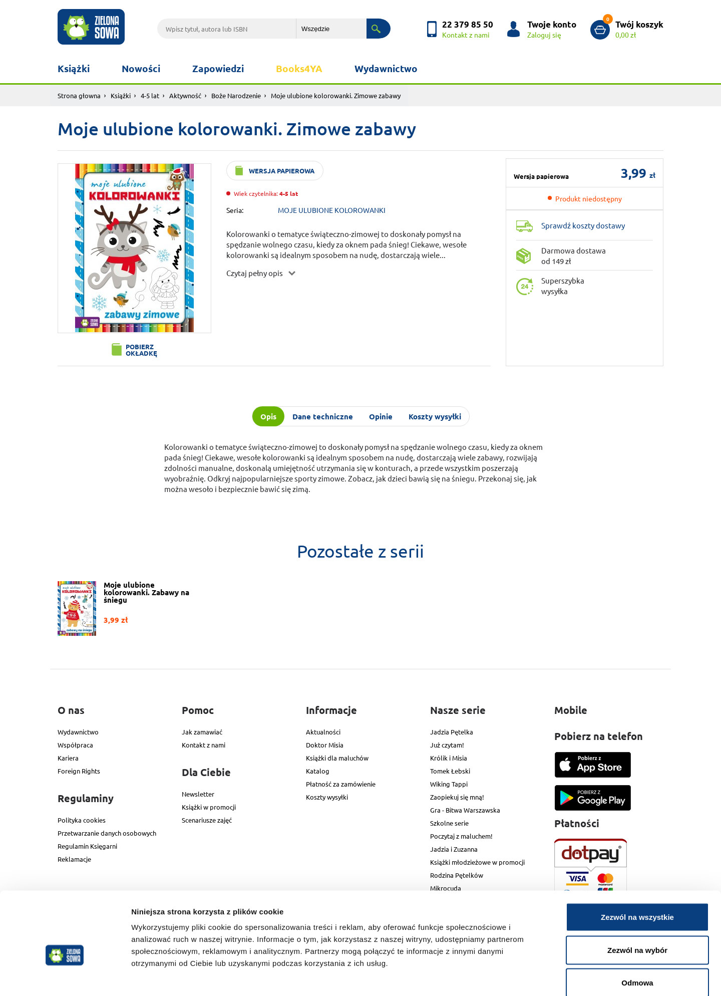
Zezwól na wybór (637, 897)
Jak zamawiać (202, 731)
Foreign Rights (79, 771)
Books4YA (299, 68)
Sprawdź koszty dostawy (583, 225)
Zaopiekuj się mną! (457, 797)
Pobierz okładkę (141, 349)
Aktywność (185, 95)
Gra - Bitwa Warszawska (465, 810)
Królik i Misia (448, 758)
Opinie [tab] (381, 416)
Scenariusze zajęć (207, 820)
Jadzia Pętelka (451, 731)
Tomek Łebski (450, 771)
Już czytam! (447, 744)
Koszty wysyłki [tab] (435, 416)
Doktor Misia (324, 744)
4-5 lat (150, 95)
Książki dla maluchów (337, 758)
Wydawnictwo (386, 68)
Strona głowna (79, 95)
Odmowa (637, 930)
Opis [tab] (268, 416)
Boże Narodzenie (236, 95)
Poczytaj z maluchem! (461, 836)
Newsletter (198, 794)
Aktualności (323, 731)
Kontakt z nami (203, 744)
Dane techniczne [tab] (322, 416)
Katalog (317, 771)
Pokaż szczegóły (534, 976)
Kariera (68, 758)
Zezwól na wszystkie (637, 864)
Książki (74, 68)
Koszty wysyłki (327, 797)
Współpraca (75, 744)
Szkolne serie (449, 823)
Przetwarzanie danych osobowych (107, 833)
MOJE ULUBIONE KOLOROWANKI (332, 209)
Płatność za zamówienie (341, 784)
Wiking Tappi (449, 784)
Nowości (141, 68)
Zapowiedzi (218, 68)
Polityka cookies (82, 820)
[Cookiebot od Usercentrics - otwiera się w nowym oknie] (65, 976)
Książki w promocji (209, 807)
